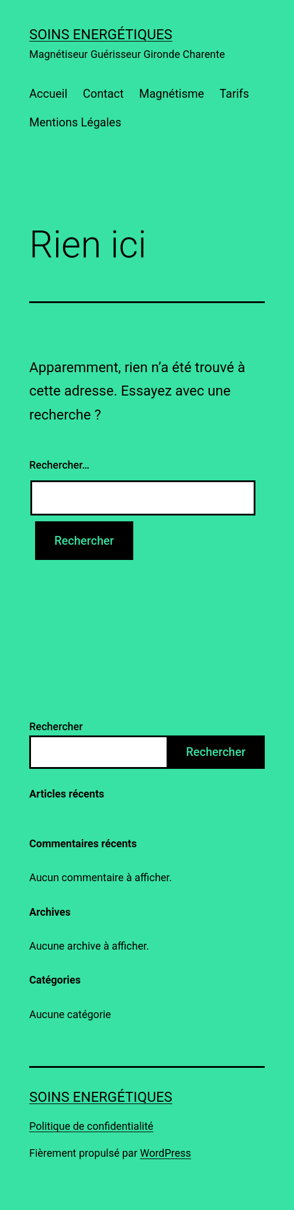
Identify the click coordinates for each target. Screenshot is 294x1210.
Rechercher (56, 726)
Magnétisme (171, 94)
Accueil (48, 94)
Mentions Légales (75, 122)
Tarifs (234, 94)
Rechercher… (59, 465)
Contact (103, 94)
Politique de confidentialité (91, 1126)
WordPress (165, 1153)
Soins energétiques (100, 34)
